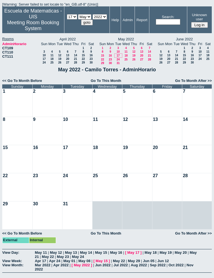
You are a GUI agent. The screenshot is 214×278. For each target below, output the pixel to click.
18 (52, 58)
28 (75, 62)
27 (67, 62)
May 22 (48, 257)
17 (44, 58)
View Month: (12, 265)
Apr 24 (54, 261)
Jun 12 (163, 261)
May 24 (78, 257)
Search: (168, 17)
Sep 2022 (158, 265)
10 (44, 55)
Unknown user (199, 17)
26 (59, 62)
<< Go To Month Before (22, 81)
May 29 (134, 261)
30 (91, 62)
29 (83, 62)
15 (83, 55)
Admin (128, 20)
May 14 (86, 252)
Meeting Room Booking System (33, 25)
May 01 (69, 261)
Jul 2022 (120, 265)
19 (59, 58)
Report (142, 20)
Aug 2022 (139, 265)
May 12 (56, 252)
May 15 (101, 252)
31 (118, 63)
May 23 (63, 257)
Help (115, 20)
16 (91, 55)
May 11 (41, 252)
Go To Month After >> (193, 81)
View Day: (10, 252)
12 (59, 55)
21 (75, 58)
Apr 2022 (61, 265)
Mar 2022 (42, 265)
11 (52, 55)
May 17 (133, 252)
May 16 (116, 252)
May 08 (84, 261)
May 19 (166, 252)
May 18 (151, 252)
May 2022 (82, 265)
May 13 (71, 252)
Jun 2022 (103, 265)
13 (67, 55)
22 (83, 58)
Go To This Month (106, 81)
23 (91, 58)
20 (67, 58)
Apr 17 (40, 261)
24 (44, 62)
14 (75, 55)
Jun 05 (148, 261)
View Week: (12, 261)
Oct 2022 (176, 265)
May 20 (181, 252)
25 (52, 62)
